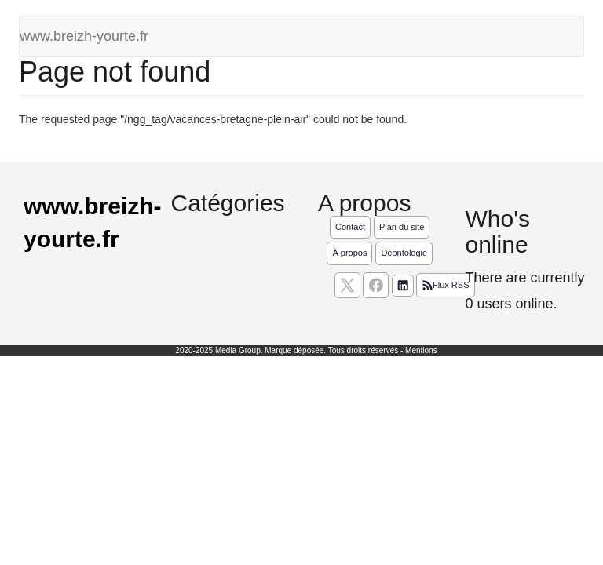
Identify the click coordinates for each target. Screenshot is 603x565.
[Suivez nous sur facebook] (376, 285)
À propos (349, 252)
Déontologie (404, 252)
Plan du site (401, 226)
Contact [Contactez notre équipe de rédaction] (350, 226)
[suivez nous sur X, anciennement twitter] (347, 285)
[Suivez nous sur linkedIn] (403, 286)
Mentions (421, 350)
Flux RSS (445, 285)
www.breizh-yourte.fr (84, 36)
